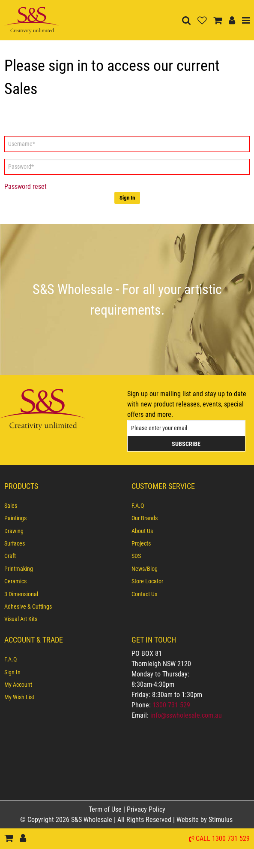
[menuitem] (63, 505)
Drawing (14, 531)
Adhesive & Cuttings (28, 606)
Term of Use (106, 809)
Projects (141, 543)
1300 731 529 (171, 705)
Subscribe (186, 443)
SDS (136, 555)
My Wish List (19, 697)
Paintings (15, 518)
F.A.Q (137, 505)
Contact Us (144, 594)
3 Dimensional (21, 594)
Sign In (127, 197)
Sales (10, 505)
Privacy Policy (146, 809)
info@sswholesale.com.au (186, 715)
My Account (18, 684)
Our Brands (144, 518)
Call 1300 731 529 (223, 839)
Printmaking (18, 568)
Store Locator (147, 581)
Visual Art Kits (20, 619)
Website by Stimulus (205, 820)
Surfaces (14, 543)
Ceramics (15, 581)
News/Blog (144, 568)
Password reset (25, 186)
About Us (142, 531)
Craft (10, 555)
